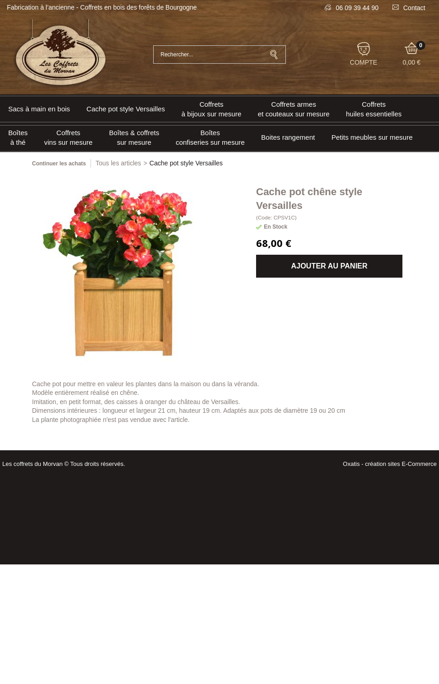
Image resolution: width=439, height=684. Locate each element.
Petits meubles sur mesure (372, 137)
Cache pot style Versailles (125, 109)
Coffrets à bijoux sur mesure (211, 109)
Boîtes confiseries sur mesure (210, 137)
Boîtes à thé (18, 137)
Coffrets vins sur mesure (68, 137)
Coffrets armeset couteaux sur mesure (294, 109)
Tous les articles (118, 163)
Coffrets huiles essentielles (374, 109)
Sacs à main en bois (39, 109)
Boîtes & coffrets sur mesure (134, 137)
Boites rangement (288, 137)
